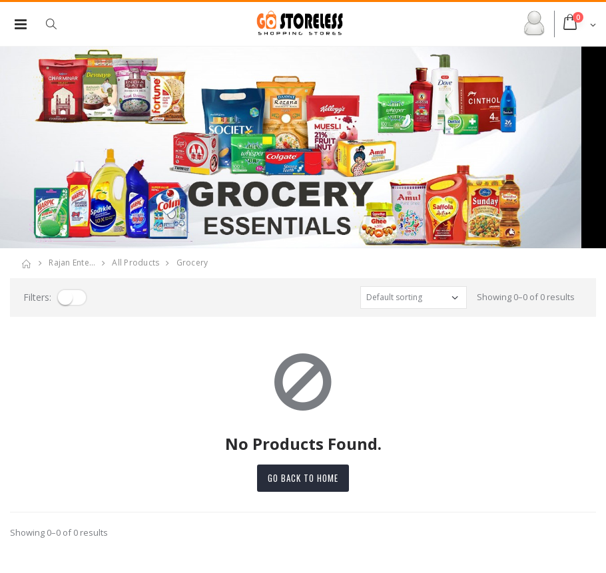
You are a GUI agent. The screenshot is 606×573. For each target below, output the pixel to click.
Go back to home (303, 477)
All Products (135, 262)
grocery (192, 262)
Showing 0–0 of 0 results (526, 297)
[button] (58, 24)
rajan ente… (72, 262)
